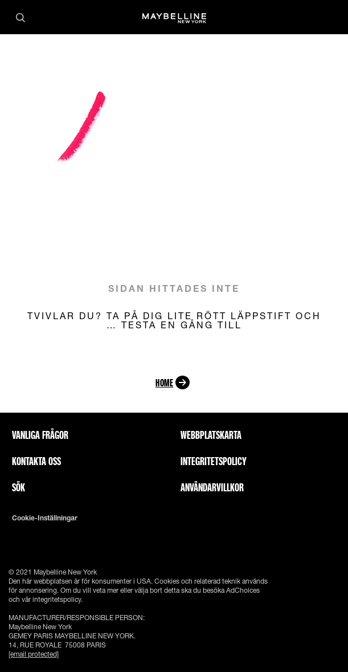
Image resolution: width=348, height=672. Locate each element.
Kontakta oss (36, 461)
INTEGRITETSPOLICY (214, 461)
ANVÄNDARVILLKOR (212, 487)
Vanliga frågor (40, 435)
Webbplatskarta (211, 435)
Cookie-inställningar (44, 518)
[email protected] (34, 654)
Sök (18, 487)
